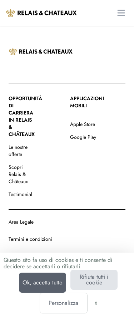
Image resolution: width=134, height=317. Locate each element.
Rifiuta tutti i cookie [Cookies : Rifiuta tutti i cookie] (94, 280)
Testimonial (20, 194)
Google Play (83, 137)
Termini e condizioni (30, 239)
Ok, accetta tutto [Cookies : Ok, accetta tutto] (43, 282)
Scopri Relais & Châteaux (18, 174)
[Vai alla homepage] (41, 13)
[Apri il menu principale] (121, 13)
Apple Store (82, 124)
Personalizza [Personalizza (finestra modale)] (63, 303)
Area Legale (21, 221)
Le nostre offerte (18, 150)
